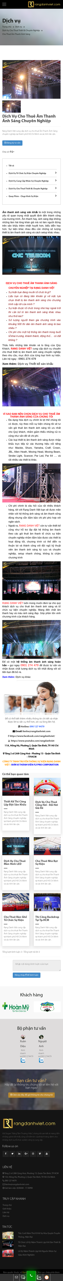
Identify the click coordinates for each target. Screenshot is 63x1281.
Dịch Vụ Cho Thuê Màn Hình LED (15, 863)
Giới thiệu (7, 1209)
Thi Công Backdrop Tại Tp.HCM (47, 919)
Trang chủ (6, 27)
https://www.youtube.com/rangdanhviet (32, 741)
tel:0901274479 (26, 1056)
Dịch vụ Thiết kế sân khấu (35, 363)
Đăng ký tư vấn (12, 143)
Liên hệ (6, 1212)
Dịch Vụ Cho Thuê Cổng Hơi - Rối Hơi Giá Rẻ (46, 805)
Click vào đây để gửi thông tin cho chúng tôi (31, 1095)
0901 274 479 (27, 358)
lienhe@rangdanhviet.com (37, 731)
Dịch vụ (18, 27)
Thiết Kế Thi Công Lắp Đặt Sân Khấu (15, 803)
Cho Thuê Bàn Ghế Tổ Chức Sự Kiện (15, 919)
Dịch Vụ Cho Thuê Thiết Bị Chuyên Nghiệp (21, 30)
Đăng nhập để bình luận (26, 975)
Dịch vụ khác (23, 677)
